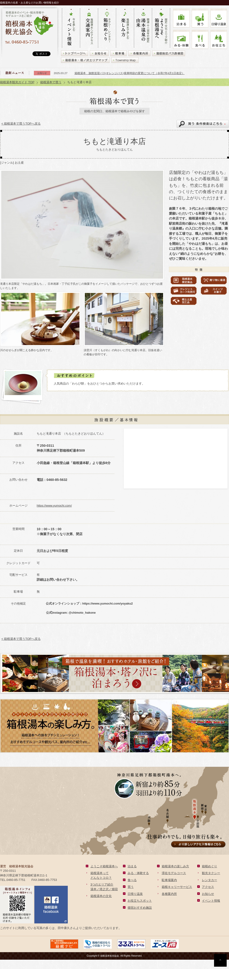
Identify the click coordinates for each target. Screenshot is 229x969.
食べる (200, 39)
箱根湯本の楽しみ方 (175, 866)
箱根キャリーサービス (177, 887)
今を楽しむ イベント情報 (71, 28)
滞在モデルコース (174, 873)
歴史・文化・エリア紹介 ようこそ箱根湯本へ (161, 28)
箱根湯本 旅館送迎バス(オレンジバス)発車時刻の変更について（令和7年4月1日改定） (130, 73)
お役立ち (218, 39)
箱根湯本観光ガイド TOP (17, 82)
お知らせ (208, 894)
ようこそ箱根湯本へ (104, 866)
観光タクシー (211, 873)
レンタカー (209, 880)
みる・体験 (181, 39)
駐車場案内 (169, 880)
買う (200, 18)
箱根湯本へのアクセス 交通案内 (89, 28)
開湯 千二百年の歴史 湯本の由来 (143, 28)
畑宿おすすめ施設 (140, 907)
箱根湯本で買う (50, 82)
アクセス (208, 887)
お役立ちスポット (140, 900)
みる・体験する (138, 873)
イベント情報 (211, 900)
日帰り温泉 (135, 894)
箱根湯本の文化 (101, 896)
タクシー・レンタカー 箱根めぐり (107, 28)
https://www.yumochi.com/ (54, 505)
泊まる (181, 18)
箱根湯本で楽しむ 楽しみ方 (125, 28)
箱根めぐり (209, 866)
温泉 (218, 18)
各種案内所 (169, 894)
